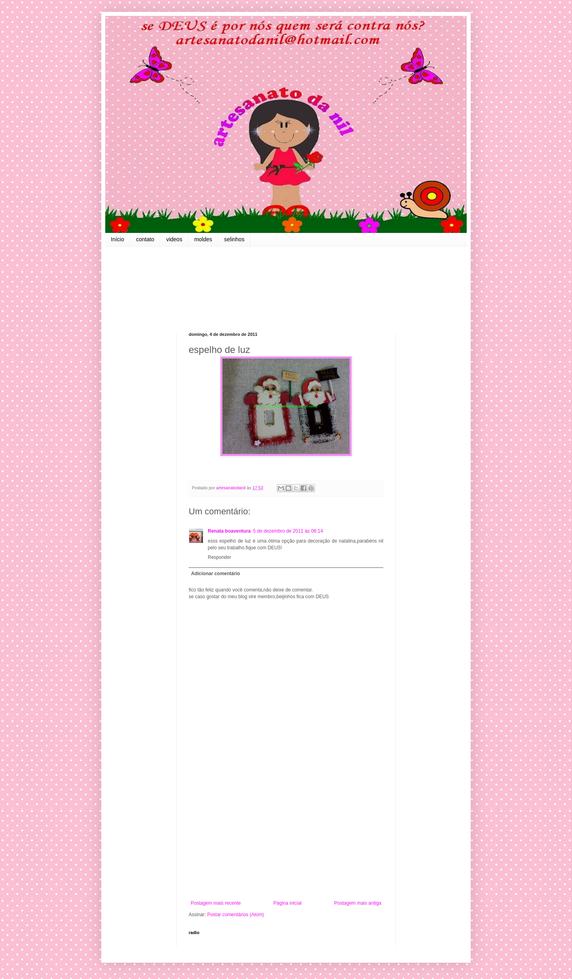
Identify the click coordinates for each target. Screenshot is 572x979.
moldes (203, 239)
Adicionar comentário (215, 573)
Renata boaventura (229, 531)
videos (174, 239)
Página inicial (287, 903)
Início (117, 239)
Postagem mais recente (216, 903)
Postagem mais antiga (357, 903)
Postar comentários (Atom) (235, 914)
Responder (219, 557)
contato (145, 239)
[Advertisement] (286, 834)
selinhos (234, 239)
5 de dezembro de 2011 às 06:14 (288, 531)
